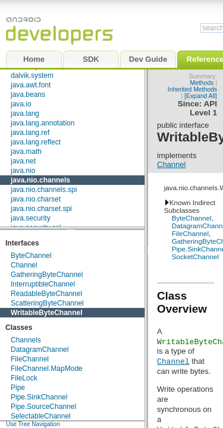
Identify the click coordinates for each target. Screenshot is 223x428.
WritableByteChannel (46, 313)
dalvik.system (32, 75)
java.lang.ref (30, 132)
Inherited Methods (192, 89)
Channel (24, 265)
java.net (23, 161)
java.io (21, 104)
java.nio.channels (40, 180)
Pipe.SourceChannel (43, 406)
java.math (26, 151)
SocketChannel (195, 256)
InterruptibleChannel (43, 284)
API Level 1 (203, 108)
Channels (26, 340)
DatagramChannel (39, 349)
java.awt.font (31, 85)
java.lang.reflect (36, 142)
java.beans (28, 94)
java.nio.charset (36, 199)
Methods (202, 83)
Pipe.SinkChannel (39, 397)
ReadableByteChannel (46, 293)
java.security (31, 218)
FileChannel (30, 359)
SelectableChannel (41, 416)
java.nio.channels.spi (44, 189)
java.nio (23, 170)
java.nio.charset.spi (41, 208)
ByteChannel (31, 255)
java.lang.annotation (42, 123)
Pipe (18, 387)
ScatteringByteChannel (47, 303)
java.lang (25, 113)
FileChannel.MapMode (47, 368)
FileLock (24, 378)
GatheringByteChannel (47, 274)
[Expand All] (200, 96)
